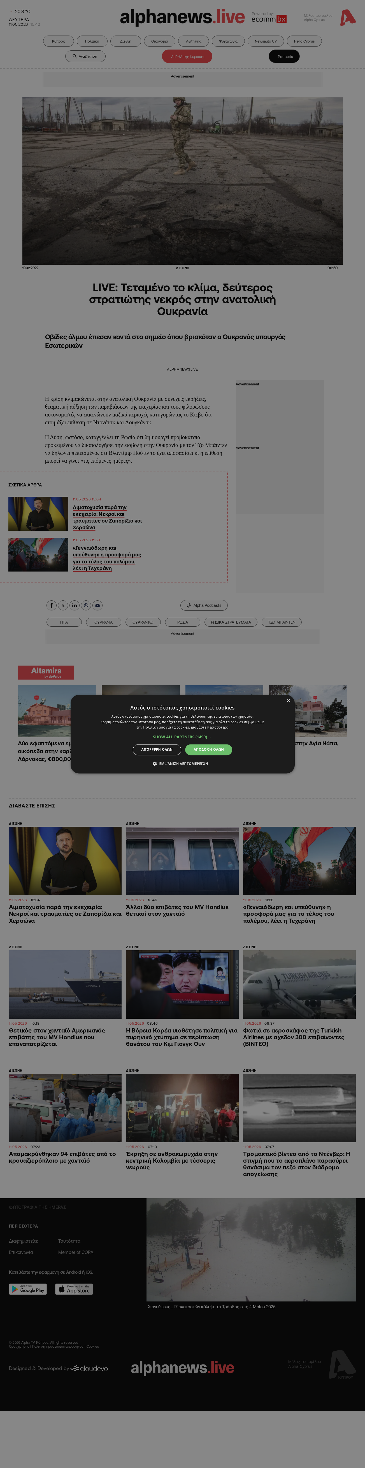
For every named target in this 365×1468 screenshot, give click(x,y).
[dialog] (182, 734)
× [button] (288, 701)
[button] (182, 737)
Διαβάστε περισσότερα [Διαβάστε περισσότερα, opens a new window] (210, 727)
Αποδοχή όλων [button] (209, 749)
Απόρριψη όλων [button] (157, 749)
